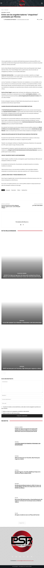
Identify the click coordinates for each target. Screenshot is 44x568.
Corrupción (8, 190)
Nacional (6, 10)
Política (18, 190)
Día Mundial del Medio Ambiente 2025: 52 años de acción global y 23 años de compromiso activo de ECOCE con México (28, 487)
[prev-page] (2, 373)
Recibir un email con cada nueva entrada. (11, 413)
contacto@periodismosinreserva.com (25, 560)
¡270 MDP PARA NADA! (37, 205)
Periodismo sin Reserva (10, 19)
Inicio (2, 10)
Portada (22, 320)
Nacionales (13, 190)
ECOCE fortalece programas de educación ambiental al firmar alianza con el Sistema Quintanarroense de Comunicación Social (22, 276)
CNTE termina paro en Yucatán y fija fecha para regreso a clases (22, 368)
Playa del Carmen (21, 273)
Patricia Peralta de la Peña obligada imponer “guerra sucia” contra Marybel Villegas (10, 206)
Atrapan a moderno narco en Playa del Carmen (27, 515)
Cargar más (22, 523)
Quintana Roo (24, 190)
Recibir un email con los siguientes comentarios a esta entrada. (16, 411)
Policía (8, 12)
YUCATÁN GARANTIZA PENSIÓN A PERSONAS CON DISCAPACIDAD (22, 322)
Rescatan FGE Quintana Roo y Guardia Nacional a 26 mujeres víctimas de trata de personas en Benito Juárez (28, 501)
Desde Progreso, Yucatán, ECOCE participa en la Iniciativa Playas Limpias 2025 (27, 472)
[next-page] (5, 373)
